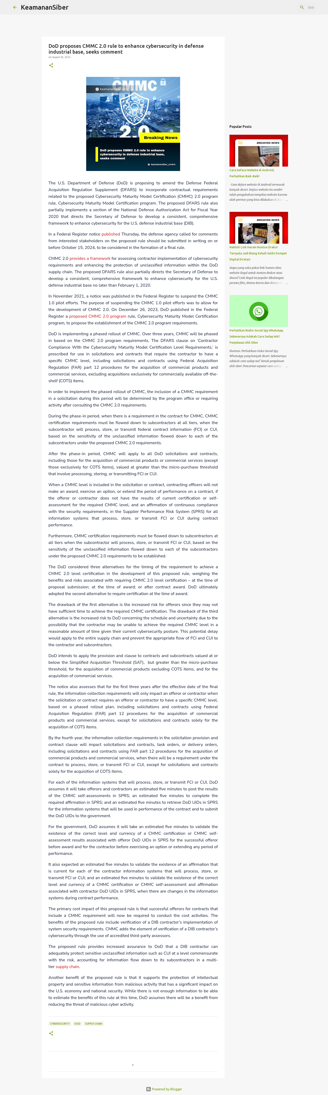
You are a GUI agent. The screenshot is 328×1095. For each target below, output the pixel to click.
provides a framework (89, 258)
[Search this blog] (294, 7)
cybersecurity (60, 1023)
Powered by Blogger (164, 1089)
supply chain (67, 966)
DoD (77, 1023)
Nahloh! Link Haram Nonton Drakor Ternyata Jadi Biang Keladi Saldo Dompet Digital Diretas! (258, 253)
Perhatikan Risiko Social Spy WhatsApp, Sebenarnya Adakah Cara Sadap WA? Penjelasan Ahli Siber (256, 336)
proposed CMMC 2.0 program (97, 316)
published (111, 234)
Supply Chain (93, 1023)
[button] (51, 66)
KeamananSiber (45, 7)
